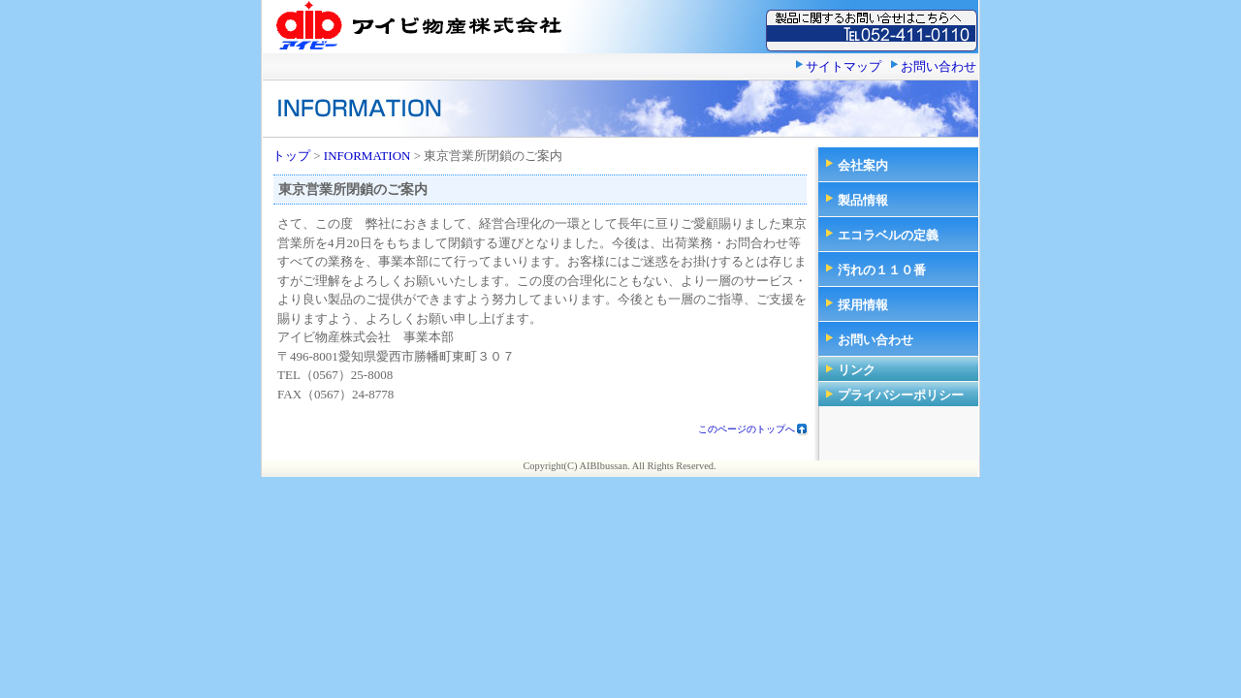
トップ (291, 155)
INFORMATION (367, 155)
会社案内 (863, 165)
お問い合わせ (938, 66)
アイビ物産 (417, 26)
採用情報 (863, 305)
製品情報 (863, 200)
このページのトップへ (746, 429)
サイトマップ (843, 66)
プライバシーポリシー (901, 395)
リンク (856, 370)
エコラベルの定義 (888, 235)
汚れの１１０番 (882, 270)
